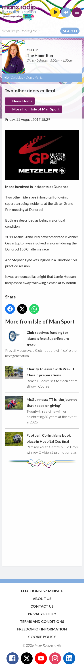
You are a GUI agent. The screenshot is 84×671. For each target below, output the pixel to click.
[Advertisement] (42, 515)
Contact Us (42, 606)
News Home (22, 101)
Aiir (59, 645)
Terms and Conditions (42, 621)
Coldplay (16, 77)
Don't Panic (34, 77)
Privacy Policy (42, 614)
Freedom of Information (42, 629)
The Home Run (40, 55)
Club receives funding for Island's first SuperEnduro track (48, 338)
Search (70, 31)
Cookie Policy (42, 636)
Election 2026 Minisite (42, 591)
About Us (42, 598)
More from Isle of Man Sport (36, 109)
